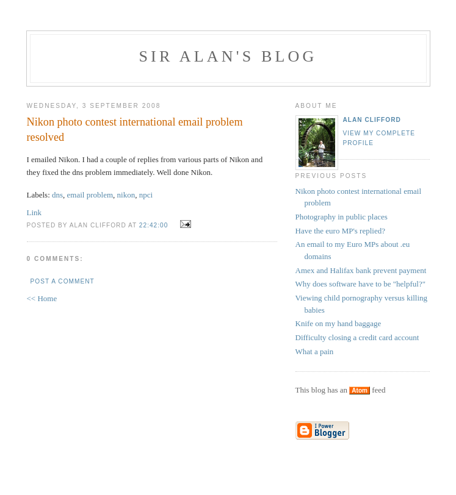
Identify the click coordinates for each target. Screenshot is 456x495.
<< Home (42, 298)
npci (146, 194)
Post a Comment (63, 281)
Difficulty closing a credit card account (357, 337)
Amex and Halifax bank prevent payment (361, 270)
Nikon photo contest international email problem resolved (135, 129)
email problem (90, 194)
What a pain (314, 351)
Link (34, 212)
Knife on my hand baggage (338, 323)
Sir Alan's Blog (228, 56)
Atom (359, 390)
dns (57, 194)
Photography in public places (341, 216)
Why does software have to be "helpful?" (360, 283)
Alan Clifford (372, 119)
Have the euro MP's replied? (340, 230)
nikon (126, 194)
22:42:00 (153, 225)
